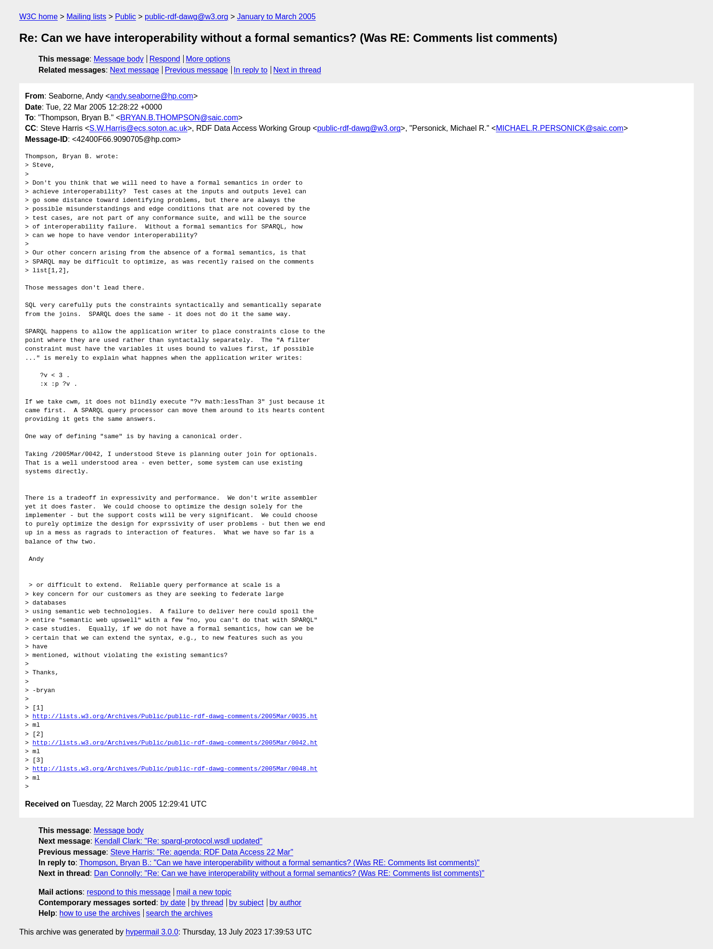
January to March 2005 (276, 17)
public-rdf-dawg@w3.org (186, 17)
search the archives (179, 913)
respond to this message (128, 892)
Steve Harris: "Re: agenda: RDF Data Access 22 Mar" (201, 852)
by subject (246, 902)
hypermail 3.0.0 (151, 932)
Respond (165, 59)
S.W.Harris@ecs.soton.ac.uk (138, 128)
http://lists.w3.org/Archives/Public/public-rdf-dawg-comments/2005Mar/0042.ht (175, 743)
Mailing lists (86, 17)
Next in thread (297, 70)
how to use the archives (100, 913)
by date (172, 902)
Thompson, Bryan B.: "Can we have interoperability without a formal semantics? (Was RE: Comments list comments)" (279, 863)
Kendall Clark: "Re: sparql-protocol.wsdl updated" (179, 841)
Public (125, 17)
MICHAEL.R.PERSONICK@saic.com (559, 128)
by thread (207, 902)
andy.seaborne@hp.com (151, 96)
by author (285, 902)
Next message (134, 70)
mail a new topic (204, 892)
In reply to (250, 70)
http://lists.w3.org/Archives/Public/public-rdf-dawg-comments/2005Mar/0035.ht (175, 716)
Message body (119, 59)
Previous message (196, 70)
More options (208, 59)
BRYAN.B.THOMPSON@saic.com (179, 118)
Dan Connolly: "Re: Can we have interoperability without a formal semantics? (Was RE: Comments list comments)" (289, 873)
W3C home (38, 17)
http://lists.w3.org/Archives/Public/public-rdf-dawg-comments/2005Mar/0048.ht (175, 769)
